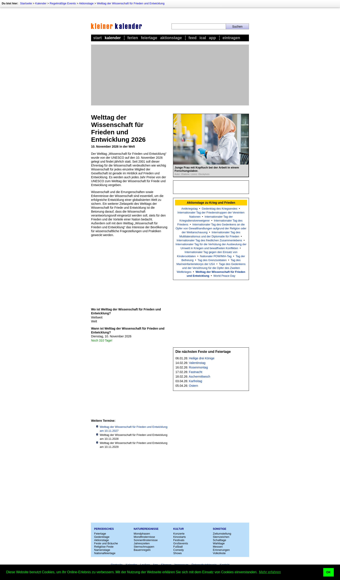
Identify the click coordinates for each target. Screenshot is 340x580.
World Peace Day (224, 275)
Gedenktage (102, 536)
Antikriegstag (189, 208)
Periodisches (104, 528)
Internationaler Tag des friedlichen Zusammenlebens (209, 240)
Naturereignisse (146, 528)
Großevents (180, 543)
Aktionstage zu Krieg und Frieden (211, 202)
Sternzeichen (221, 536)
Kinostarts (179, 536)
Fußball (178, 546)
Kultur (178, 528)
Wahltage (219, 543)
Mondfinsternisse (144, 536)
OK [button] (328, 572)
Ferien (132, 38)
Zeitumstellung (222, 533)
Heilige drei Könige (201, 358)
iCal (202, 38)
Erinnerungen (221, 550)
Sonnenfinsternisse (146, 540)
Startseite (26, 3)
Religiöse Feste (104, 546)
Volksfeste (219, 553)
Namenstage (102, 550)
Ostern (193, 385)
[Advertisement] (170, 75)
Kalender (40, 3)
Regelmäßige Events (63, 3)
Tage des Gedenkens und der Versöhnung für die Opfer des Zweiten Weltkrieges (211, 267)
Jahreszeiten (142, 543)
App (212, 38)
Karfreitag (195, 381)
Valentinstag (197, 363)
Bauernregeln (142, 550)
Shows (177, 553)
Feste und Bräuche (106, 543)
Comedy (178, 550)
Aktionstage (86, 3)
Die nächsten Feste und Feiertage (203, 351)
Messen (218, 546)
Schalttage (219, 540)
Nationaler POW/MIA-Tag (216, 256)
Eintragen (231, 38)
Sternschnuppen (144, 546)
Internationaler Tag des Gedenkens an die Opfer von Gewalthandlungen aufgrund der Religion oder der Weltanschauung (211, 228)
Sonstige (219, 528)
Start (97, 38)
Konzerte (179, 533)
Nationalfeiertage (104, 553)
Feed (192, 38)
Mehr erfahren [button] (270, 572)
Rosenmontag (198, 367)
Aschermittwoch (199, 376)
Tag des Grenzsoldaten (212, 260)
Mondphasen (142, 533)
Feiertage (149, 38)
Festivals (178, 540)
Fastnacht (195, 372)
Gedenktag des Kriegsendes (219, 208)
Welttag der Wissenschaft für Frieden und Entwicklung (131, 3)
